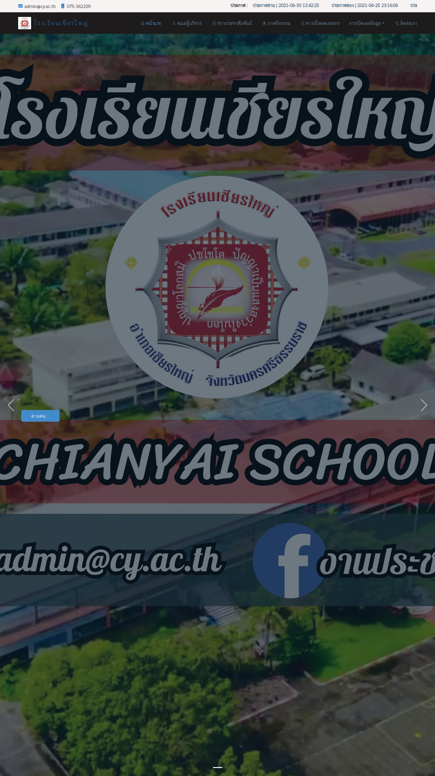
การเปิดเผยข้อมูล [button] (365, 23)
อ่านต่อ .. (40, 416)
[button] (11, 405)
